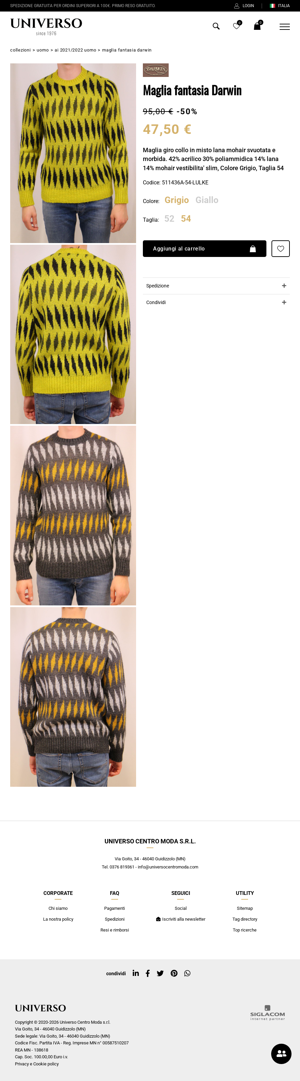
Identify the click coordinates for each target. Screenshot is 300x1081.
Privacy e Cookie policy (37, 1063)
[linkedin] (136, 973)
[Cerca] (216, 27)
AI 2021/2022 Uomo (75, 50)
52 (169, 219)
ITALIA (279, 5)
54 (186, 219)
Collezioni (20, 50)
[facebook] (148, 973)
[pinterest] (174, 973)
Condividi (156, 302)
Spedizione (157, 286)
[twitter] (160, 973)
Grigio (177, 200)
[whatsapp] (187, 973)
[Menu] (280, 27)
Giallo (207, 200)
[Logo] (46, 27)
